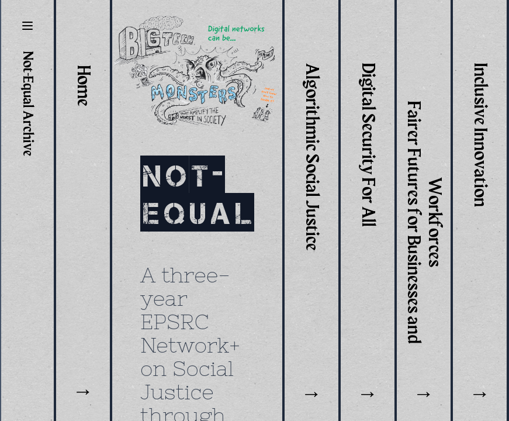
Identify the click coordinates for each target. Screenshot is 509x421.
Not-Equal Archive (27, 103)
